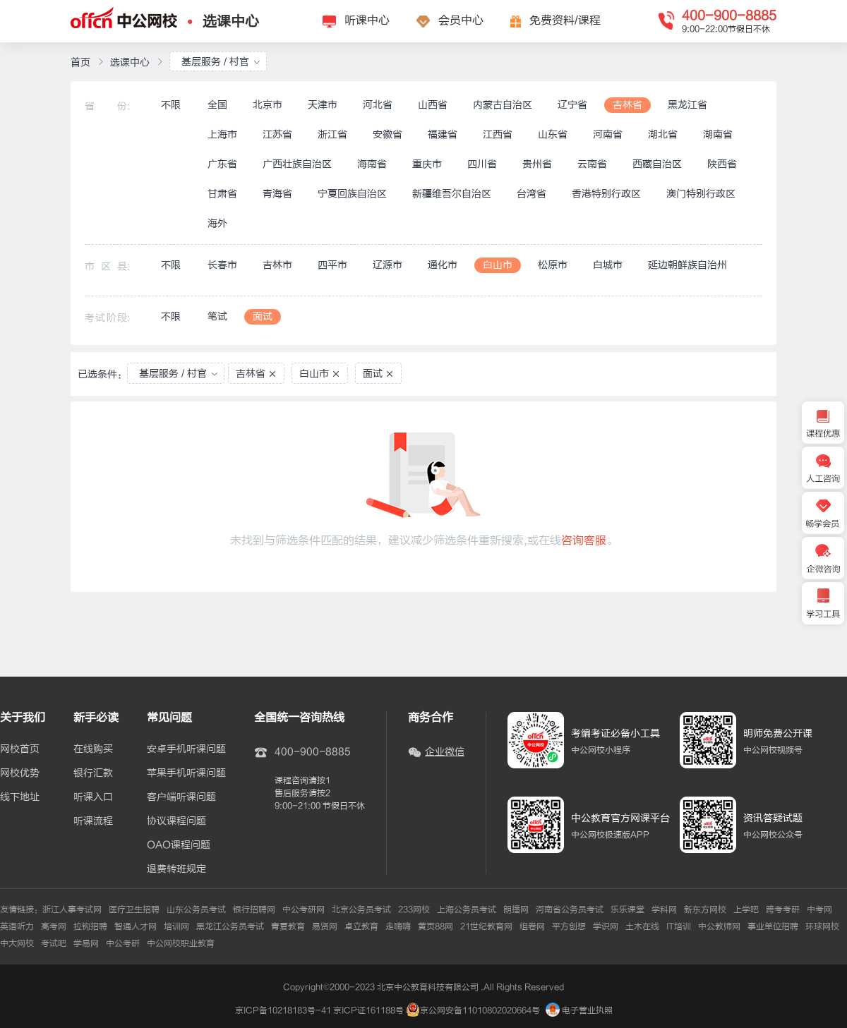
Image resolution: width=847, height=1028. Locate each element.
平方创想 (569, 926)
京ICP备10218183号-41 (283, 1010)
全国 (217, 105)
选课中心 (231, 21)
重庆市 (427, 164)
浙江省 (332, 134)
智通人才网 (135, 926)
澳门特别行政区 (700, 194)
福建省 (442, 134)
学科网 (664, 909)
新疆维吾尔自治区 (451, 194)
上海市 (222, 134)
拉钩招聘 (90, 926)
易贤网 (324, 926)
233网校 (414, 909)
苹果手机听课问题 (186, 773)
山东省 (552, 134)
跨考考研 (783, 909)
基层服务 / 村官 (220, 62)
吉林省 (627, 105)
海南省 (372, 164)
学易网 (86, 943)
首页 (80, 62)
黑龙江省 (687, 105)
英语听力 (17, 926)
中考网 (819, 909)
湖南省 (718, 134)
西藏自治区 (657, 164)
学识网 (605, 926)
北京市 (267, 105)
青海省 (277, 194)
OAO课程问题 (178, 845)
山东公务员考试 (196, 909)
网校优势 (20, 773)
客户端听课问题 (181, 797)
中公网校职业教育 (181, 943)
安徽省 (387, 134)
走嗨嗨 (398, 926)
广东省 (222, 164)
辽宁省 (572, 105)
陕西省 (722, 164)
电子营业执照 (579, 1010)
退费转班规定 (176, 869)
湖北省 (663, 134)
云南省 (592, 164)
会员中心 (460, 20)
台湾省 (531, 194)
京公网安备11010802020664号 (480, 1010)
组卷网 (532, 926)
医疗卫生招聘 (134, 909)
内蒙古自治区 (502, 105)
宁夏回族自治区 (352, 194)
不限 (171, 105)
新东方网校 (705, 909)
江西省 (497, 134)
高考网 (53, 926)
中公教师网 (719, 926)
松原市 (552, 265)
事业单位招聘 (772, 926)
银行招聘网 (254, 909)
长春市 (222, 265)
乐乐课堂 (627, 909)
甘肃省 (222, 194)
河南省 (608, 134)
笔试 (217, 316)
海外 (217, 223)
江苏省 (277, 134)
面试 (262, 316)
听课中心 (367, 20)
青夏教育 (288, 926)
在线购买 (93, 749)
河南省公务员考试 (569, 909)
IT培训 (678, 926)
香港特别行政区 (606, 194)
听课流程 (93, 821)
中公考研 (123, 943)
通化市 (442, 265)
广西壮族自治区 (297, 164)
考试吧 (53, 943)
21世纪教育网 (486, 926)
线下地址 (20, 797)
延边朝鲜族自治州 (687, 265)
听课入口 (93, 797)
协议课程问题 (176, 821)
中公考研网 (303, 909)
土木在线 (642, 926)
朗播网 (516, 909)
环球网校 (822, 926)
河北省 (377, 105)
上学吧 (746, 909)
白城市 (608, 265)
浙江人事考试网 (72, 909)
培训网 (176, 926)
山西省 (432, 105)
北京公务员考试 (361, 909)
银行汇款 (93, 773)
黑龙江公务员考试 (230, 926)
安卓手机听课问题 (186, 749)
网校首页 (20, 749)
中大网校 (17, 943)
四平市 (332, 265)
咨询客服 (583, 540)
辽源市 (387, 265)
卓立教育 (361, 926)
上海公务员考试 (466, 909)
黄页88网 (435, 926)
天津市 (322, 105)
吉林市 (277, 265)
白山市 (497, 265)
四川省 (482, 164)
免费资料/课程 (565, 20)
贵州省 (537, 164)
